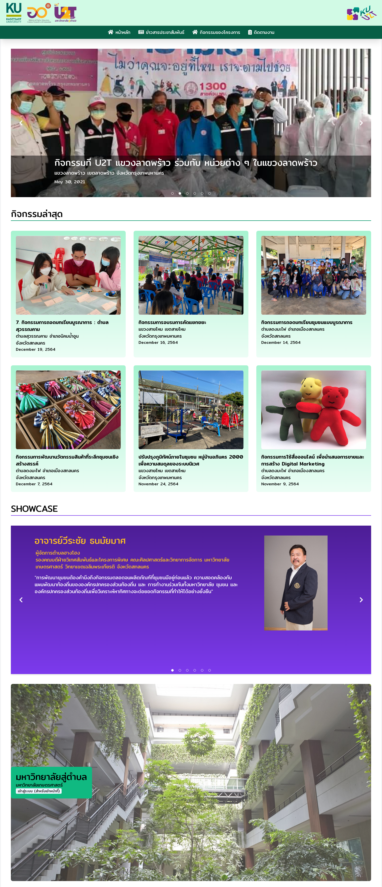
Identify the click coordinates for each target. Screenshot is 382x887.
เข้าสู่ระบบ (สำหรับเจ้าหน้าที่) (39, 791)
